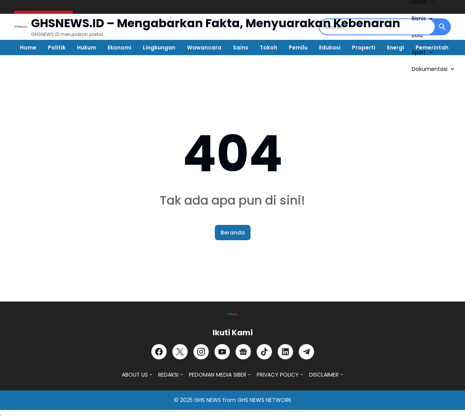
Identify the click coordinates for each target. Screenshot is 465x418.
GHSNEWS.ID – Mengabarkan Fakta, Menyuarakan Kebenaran (215, 23)
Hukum (86, 47)
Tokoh (268, 47)
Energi (395, 47)
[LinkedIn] (285, 351)
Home (28, 47)
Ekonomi (119, 47)
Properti (363, 47)
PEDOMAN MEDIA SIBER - (220, 375)
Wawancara (204, 47)
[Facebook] (159, 351)
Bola (417, 35)
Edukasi (330, 47)
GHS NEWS (207, 400)
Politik (56, 47)
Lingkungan (159, 47)
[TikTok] (264, 351)
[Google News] (243, 351)
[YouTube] (222, 351)
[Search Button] (442, 26)
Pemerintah (432, 47)
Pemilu (298, 47)
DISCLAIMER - (326, 375)
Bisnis (423, 18)
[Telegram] (306, 351)
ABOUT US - (137, 375)
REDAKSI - (170, 375)
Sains (240, 47)
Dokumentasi (434, 69)
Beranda (233, 232)
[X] (180, 351)
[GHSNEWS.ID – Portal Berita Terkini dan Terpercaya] (232, 314)
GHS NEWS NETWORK (264, 400)
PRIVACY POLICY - (280, 375)
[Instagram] (201, 351)
